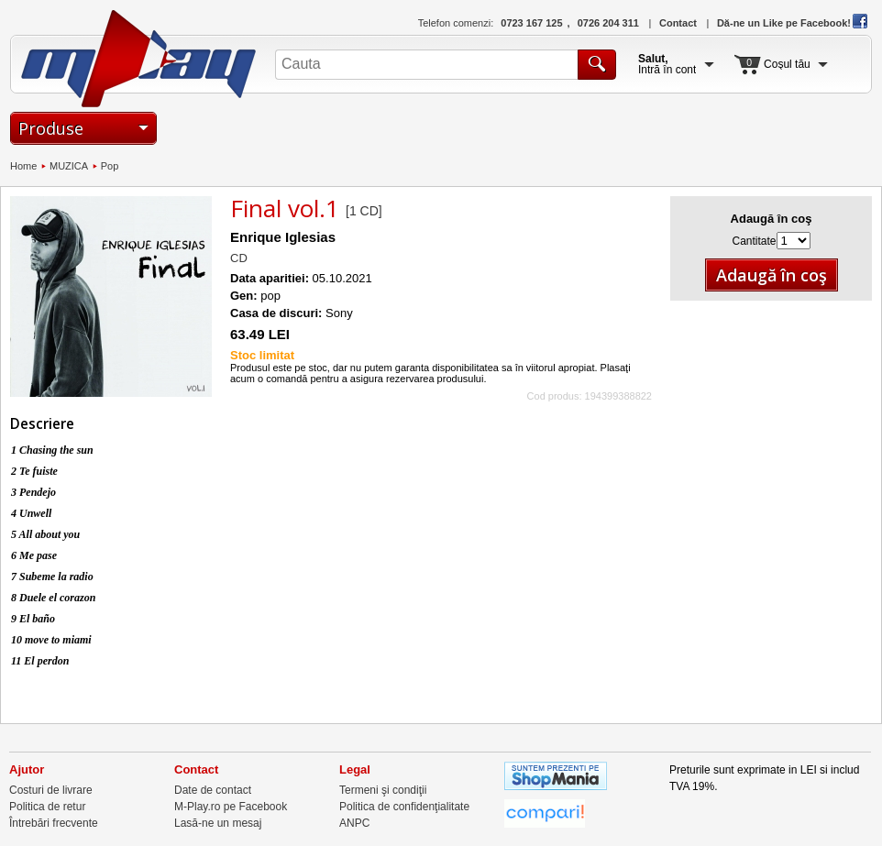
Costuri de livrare (51, 790)
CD (239, 258)
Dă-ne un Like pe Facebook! (792, 22)
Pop (110, 165)
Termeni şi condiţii (382, 790)
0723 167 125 (531, 22)
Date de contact (212, 790)
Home (23, 165)
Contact (678, 22)
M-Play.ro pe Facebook (230, 806)
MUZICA (69, 165)
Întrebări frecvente (53, 823)
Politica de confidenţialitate (404, 806)
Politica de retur (47, 806)
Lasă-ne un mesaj (217, 823)
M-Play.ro (139, 58)
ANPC (354, 823)
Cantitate (754, 241)
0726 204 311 (608, 22)
